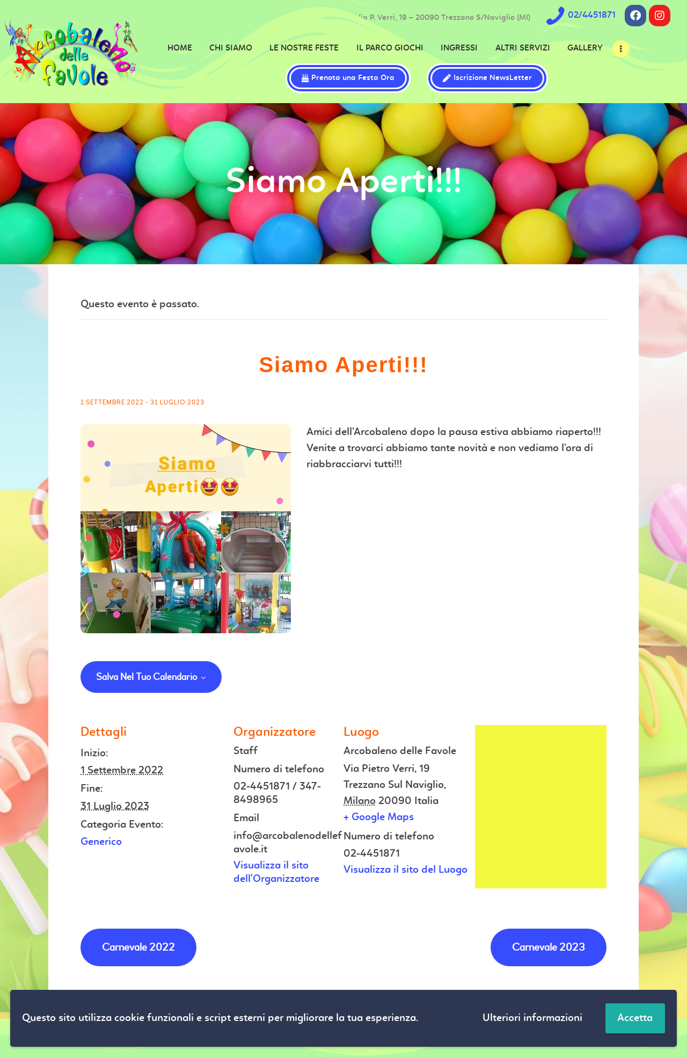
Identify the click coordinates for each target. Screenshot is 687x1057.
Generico (101, 842)
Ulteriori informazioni (532, 1018)
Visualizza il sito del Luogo (405, 870)
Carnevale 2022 (138, 947)
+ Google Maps (379, 817)
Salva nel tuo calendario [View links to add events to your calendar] (146, 677)
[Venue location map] (540, 806)
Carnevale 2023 (548, 947)
